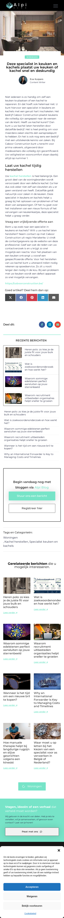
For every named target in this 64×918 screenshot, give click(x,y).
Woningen (32, 57)
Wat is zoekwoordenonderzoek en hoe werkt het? (39, 366)
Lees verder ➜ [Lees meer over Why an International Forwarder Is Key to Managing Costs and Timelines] (41, 711)
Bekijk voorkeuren (32, 905)
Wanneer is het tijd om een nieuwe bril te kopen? (28, 447)
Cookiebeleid (30, 913)
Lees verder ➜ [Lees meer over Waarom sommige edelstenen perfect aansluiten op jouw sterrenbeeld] (10, 659)
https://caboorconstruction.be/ (24, 283)
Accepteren (32, 886)
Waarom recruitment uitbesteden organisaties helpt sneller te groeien (39, 398)
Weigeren (32, 896)
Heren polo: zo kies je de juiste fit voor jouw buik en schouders (39, 352)
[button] (59, 850)
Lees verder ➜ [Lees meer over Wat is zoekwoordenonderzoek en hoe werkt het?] (41, 609)
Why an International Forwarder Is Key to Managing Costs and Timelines (28, 456)
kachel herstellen (20, 176)
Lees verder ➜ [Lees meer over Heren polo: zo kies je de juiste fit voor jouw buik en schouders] (10, 612)
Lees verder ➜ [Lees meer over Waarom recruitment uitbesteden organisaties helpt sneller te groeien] (41, 662)
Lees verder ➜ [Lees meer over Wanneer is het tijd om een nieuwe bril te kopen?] (10, 705)
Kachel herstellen (16, 541)
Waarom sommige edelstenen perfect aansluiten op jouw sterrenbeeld (36, 383)
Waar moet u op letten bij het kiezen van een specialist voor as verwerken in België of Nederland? (45, 752)
